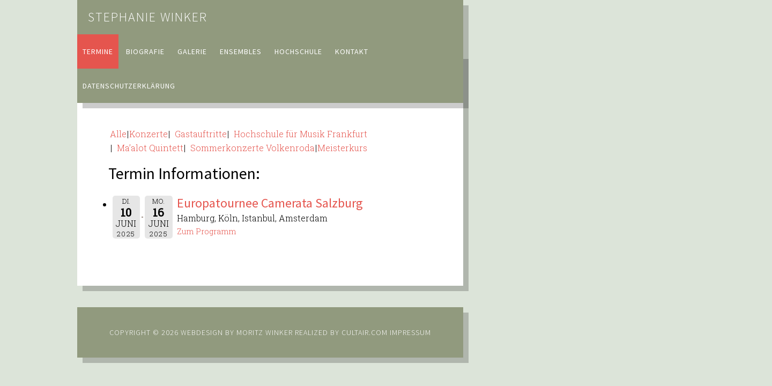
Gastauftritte (198, 133)
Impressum (410, 332)
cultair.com (363, 332)
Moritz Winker (264, 332)
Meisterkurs (342, 147)
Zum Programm (206, 231)
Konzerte (148, 133)
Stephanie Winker (147, 17)
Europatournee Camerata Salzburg (270, 203)
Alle (118, 133)
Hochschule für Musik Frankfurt (298, 133)
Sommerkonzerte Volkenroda (250, 147)
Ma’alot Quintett (148, 147)
